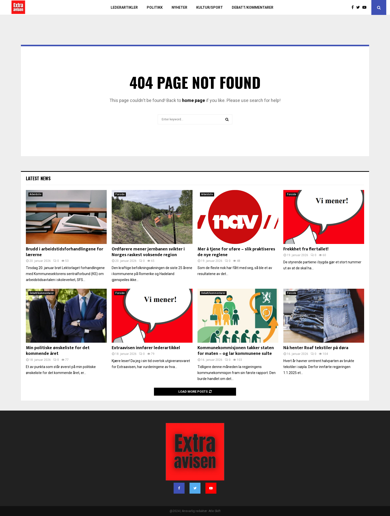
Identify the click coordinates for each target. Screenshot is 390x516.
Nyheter (179, 7)
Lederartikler (124, 7)
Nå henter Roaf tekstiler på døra (315, 348)
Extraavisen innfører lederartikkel (146, 348)
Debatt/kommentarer (252, 7)
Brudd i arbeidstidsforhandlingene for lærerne (64, 252)
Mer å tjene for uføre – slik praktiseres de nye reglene (236, 252)
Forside (120, 194)
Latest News (38, 178)
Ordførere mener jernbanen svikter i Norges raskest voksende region (148, 252)
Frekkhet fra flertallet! (305, 249)
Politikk (155, 7)
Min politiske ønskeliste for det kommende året (58, 350)
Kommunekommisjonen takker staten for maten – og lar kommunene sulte (235, 350)
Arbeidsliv (35, 194)
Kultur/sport (209, 7)
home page (193, 100)
